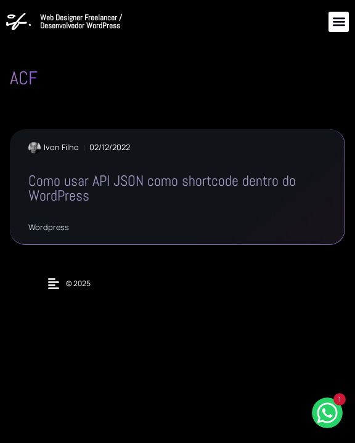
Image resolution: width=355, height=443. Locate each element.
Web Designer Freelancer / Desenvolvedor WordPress (81, 21)
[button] (338, 22)
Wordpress (48, 227)
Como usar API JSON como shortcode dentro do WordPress (162, 188)
